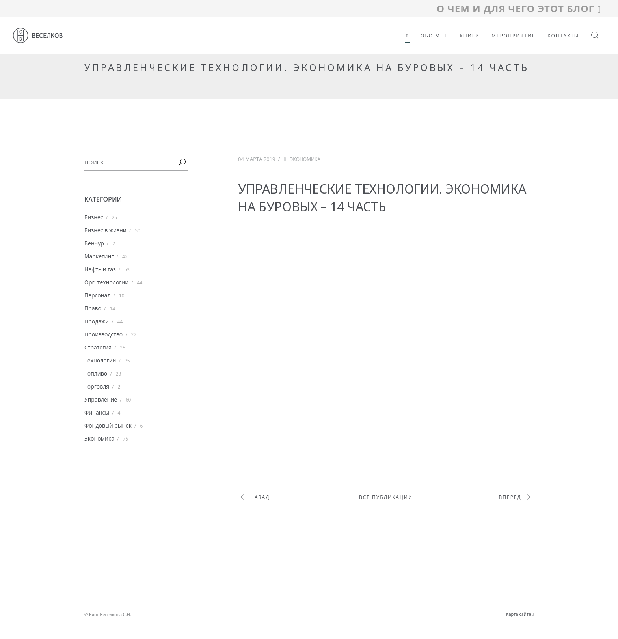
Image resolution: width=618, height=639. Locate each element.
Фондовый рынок (108, 425)
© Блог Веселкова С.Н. (107, 614)
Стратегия (98, 347)
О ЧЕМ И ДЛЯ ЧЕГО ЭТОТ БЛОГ (519, 8)
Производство (103, 334)
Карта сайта (520, 614)
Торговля (96, 386)
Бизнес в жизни (105, 230)
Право (92, 308)
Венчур (94, 243)
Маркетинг (99, 256)
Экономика (99, 438)
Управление (100, 399)
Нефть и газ (100, 269)
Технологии (100, 360)
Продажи (96, 321)
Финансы (96, 412)
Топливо (95, 373)
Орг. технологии (106, 282)
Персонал (97, 295)
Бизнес (93, 217)
